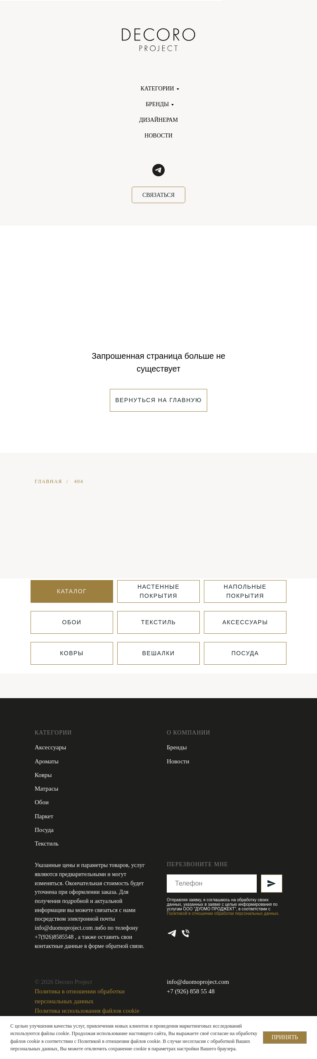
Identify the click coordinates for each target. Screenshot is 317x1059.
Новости (178, 761)
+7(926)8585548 (55, 937)
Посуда (44, 830)
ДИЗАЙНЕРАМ (158, 120)
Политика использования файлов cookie (87, 1010)
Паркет (44, 816)
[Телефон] (185, 933)
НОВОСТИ (158, 136)
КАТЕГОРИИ (157, 88)
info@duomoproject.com (64, 928)
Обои (42, 802)
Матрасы (46, 788)
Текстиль (47, 843)
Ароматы (47, 761)
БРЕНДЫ (157, 104)
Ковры (43, 775)
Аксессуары (50, 747)
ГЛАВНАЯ (48, 481)
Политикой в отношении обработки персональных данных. (223, 913)
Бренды (177, 747)
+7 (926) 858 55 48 (191, 991)
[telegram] (158, 170)
